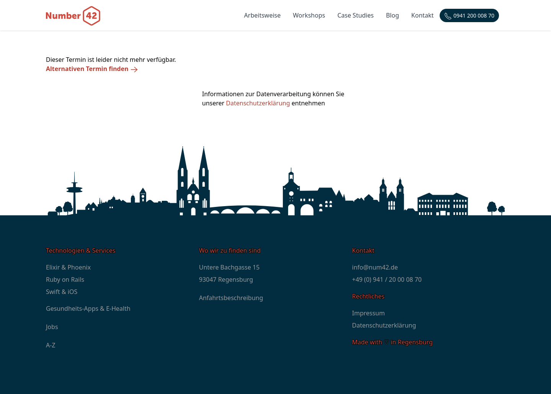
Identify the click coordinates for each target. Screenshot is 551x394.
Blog (392, 15)
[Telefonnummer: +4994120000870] (469, 15)
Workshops (309, 15)
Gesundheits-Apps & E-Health (88, 308)
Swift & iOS (61, 291)
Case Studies (355, 15)
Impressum (368, 313)
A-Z (50, 345)
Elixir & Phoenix (68, 267)
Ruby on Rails (65, 279)
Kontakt (422, 15)
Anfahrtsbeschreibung (231, 298)
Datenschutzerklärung (258, 103)
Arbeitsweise (262, 15)
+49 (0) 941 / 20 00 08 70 (387, 279)
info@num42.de (375, 267)
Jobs (52, 327)
